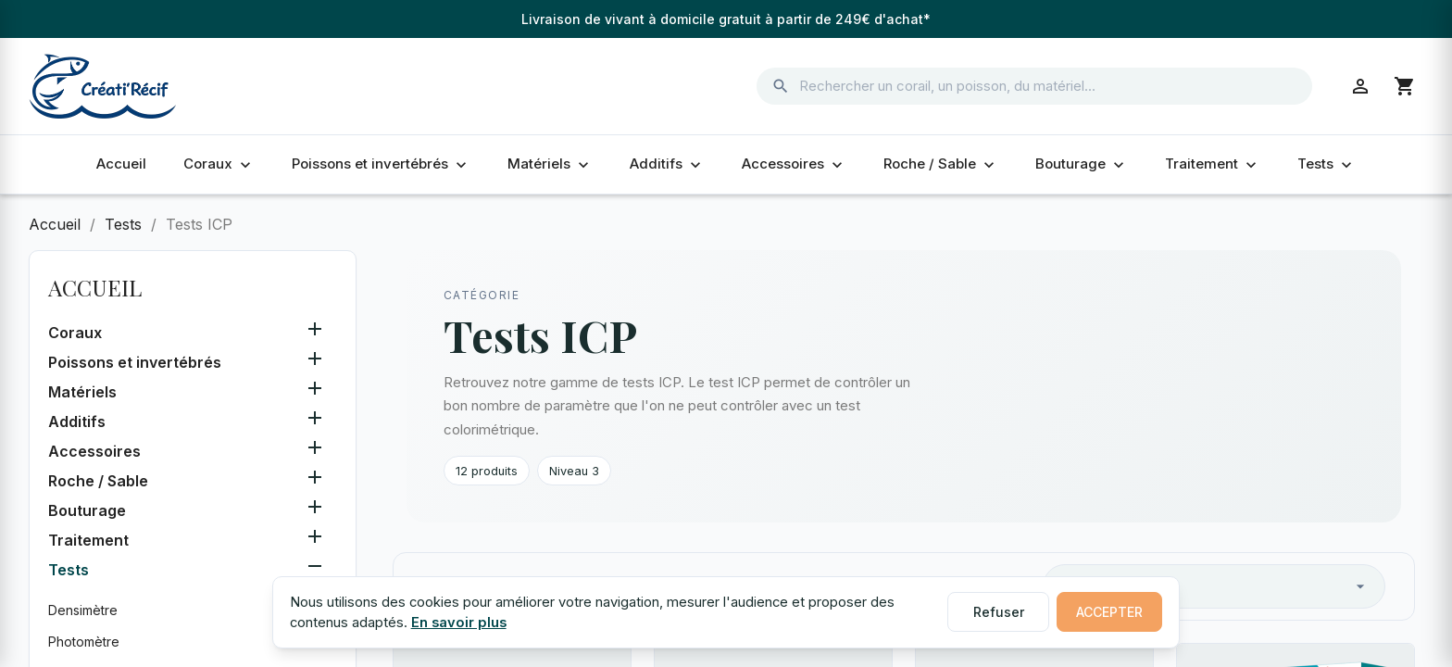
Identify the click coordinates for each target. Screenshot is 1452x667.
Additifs (667, 164)
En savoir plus (459, 622)
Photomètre (83, 641)
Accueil (121, 163)
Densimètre (83, 610)
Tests (1326, 164)
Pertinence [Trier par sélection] (1214, 586)
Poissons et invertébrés (381, 164)
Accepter (1109, 612)
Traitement (1212, 164)
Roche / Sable (940, 164)
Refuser (998, 612)
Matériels (550, 164)
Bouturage (1081, 164)
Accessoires (794, 164)
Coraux (219, 164)
